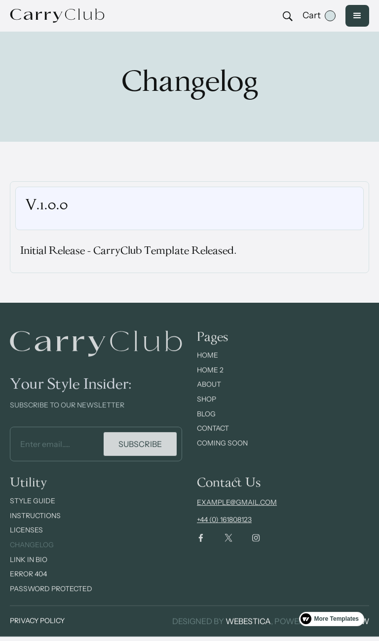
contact (213, 437)
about (209, 393)
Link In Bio (28, 568)
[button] (319, 15)
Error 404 (28, 583)
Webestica (248, 621)
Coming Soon (222, 452)
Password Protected (51, 597)
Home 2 (210, 379)
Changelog (32, 553)
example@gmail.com (237, 511)
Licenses (26, 539)
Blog (206, 422)
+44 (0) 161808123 (224, 528)
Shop (206, 408)
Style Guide (32, 510)
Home (207, 364)
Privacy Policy (37, 621)
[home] (64, 15)
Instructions (35, 524)
